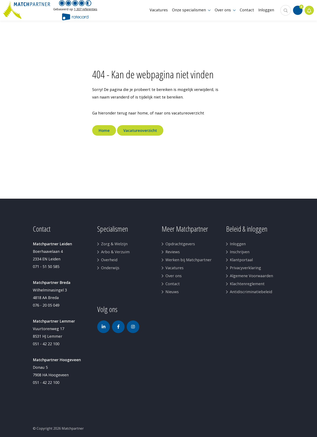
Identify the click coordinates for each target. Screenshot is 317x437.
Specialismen (112, 229)
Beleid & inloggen (246, 229)
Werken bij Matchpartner (188, 259)
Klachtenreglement (247, 283)
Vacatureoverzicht (140, 130)
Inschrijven (239, 251)
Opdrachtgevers (180, 243)
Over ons (173, 275)
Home (104, 130)
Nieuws (172, 291)
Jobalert (309, 12)
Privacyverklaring (245, 267)
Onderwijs (110, 267)
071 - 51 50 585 (46, 266)
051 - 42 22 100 (46, 343)
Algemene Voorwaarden (251, 275)
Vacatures (174, 267)
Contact (172, 283)
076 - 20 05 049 (46, 305)
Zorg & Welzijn (114, 243)
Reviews (172, 251)
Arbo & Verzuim (115, 251)
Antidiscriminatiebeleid (251, 291)
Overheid (109, 259)
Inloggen (238, 243)
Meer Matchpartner (185, 229)
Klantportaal (241, 259)
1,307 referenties (85, 11)
